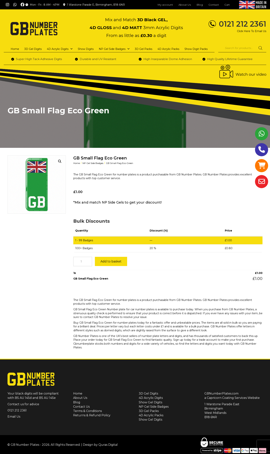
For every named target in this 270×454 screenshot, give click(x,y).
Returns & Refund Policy (91, 415)
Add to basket (111, 261)
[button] (7, 4)
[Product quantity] (82, 261)
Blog (76, 402)
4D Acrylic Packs (151, 415)
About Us (80, 398)
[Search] (260, 48)
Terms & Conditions (87, 411)
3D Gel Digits (148, 393)
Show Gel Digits (150, 402)
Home (76, 163)
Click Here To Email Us (251, 31)
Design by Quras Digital (100, 444)
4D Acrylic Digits (151, 398)
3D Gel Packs (149, 411)
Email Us (14, 416)
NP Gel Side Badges (92, 163)
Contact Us (81, 406)
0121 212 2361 (242, 24)
